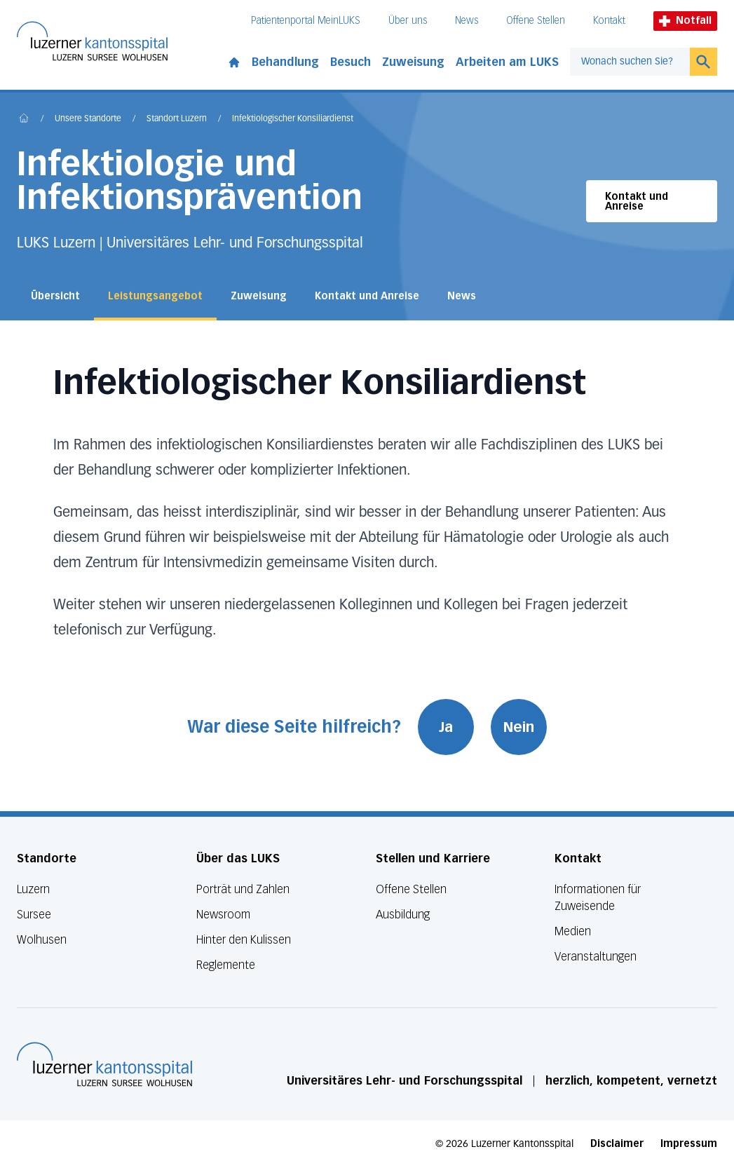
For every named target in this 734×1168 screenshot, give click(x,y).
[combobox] (630, 62)
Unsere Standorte (88, 119)
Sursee (34, 914)
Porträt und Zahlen (243, 889)
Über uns (407, 21)
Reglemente (225, 965)
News (466, 21)
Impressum (688, 1144)
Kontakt (609, 21)
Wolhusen (42, 939)
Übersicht (55, 296)
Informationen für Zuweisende (598, 898)
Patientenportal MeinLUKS (305, 21)
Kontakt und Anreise (636, 201)
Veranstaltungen (596, 956)
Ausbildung (403, 914)
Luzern (33, 889)
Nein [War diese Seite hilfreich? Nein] (518, 727)
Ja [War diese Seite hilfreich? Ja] (446, 727)
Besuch (350, 62)
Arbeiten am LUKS (507, 62)
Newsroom (223, 914)
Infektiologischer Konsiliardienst (292, 119)
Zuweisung (413, 62)
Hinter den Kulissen (243, 939)
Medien (573, 931)
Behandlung (285, 62)
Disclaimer (617, 1144)
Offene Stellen (535, 21)
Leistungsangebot (155, 296)
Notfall (685, 21)
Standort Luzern (177, 119)
